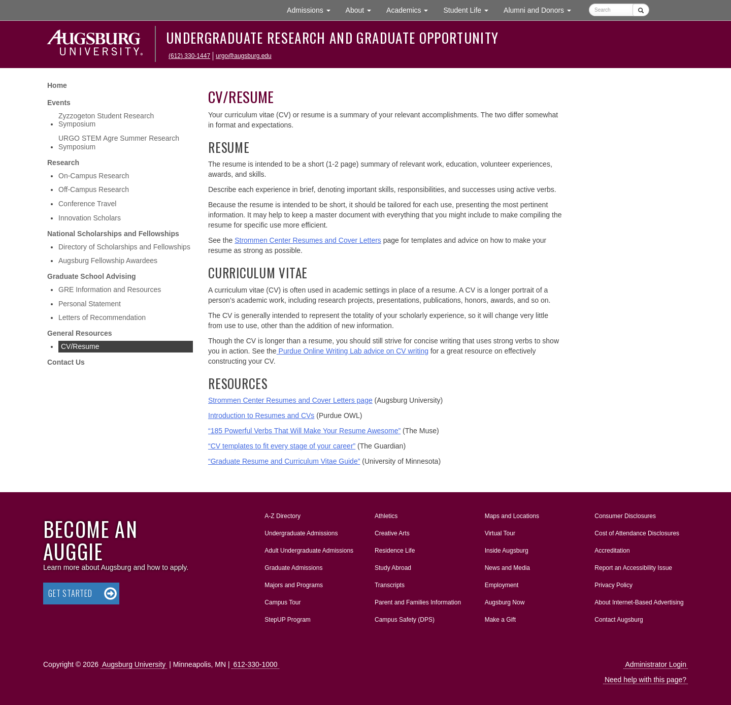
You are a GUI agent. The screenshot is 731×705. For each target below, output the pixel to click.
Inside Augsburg (506, 550)
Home (57, 85)
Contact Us (66, 362)
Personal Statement (89, 304)
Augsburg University (133, 664)
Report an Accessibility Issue (633, 567)
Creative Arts (392, 533)
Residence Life (395, 550)
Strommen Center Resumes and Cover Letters (308, 240)
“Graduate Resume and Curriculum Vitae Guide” (284, 461)
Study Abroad (393, 567)
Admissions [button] (312, 9)
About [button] (362, 12)
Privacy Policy (613, 585)
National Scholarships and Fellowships (113, 234)
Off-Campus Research (93, 189)
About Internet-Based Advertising (638, 602)
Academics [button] (411, 9)
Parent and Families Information (418, 602)
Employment (502, 585)
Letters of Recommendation (102, 317)
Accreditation (611, 550)
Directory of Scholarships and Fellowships (124, 247)
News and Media (507, 567)
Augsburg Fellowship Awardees (107, 261)
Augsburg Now (505, 602)
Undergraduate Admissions (301, 533)
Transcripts (390, 585)
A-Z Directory (282, 516)
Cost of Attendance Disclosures (636, 533)
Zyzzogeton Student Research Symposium (106, 120)
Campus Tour (282, 602)
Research (63, 162)
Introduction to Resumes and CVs (261, 415)
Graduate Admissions (293, 567)
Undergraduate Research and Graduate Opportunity (332, 37)
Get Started (70, 593)
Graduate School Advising (91, 276)
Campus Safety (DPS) (405, 619)
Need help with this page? (645, 680)
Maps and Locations (512, 516)
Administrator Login (655, 664)
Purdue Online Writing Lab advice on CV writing (352, 351)
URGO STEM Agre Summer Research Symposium (118, 142)
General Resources (79, 333)
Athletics (386, 516)
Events (59, 103)
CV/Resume (80, 346)
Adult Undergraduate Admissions (308, 550)
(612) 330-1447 (189, 55)
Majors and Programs (293, 583)
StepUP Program (287, 619)
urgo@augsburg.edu (244, 55)
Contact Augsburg (618, 619)
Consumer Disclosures (625, 516)
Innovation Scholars (89, 218)
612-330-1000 (255, 664)
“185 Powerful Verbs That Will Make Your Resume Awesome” (304, 431)
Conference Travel (87, 204)
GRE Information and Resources (109, 289)
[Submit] (641, 10)
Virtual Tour (500, 533)
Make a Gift (500, 619)
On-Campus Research (93, 176)
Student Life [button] (469, 9)
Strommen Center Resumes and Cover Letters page (290, 400)
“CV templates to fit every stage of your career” (281, 446)
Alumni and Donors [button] (541, 9)
